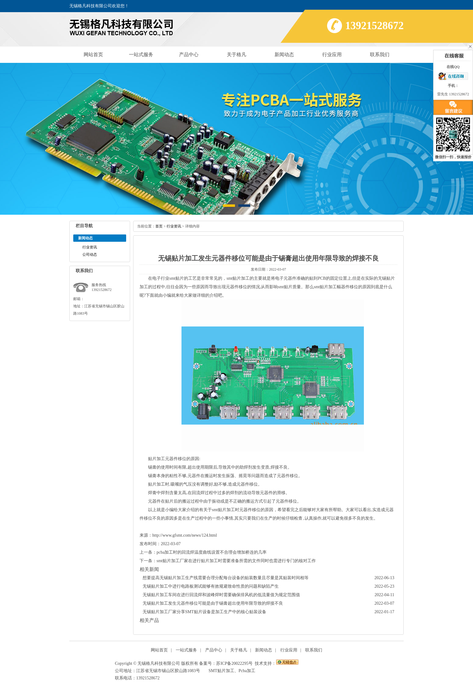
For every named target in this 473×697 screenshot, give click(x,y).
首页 (159, 226)
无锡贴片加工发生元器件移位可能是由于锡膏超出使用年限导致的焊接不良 (213, 603)
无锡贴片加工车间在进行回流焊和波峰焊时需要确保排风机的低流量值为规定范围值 (221, 595)
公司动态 (89, 254)
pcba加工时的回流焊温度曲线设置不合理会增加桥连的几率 (212, 552)
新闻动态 (284, 54)
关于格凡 (236, 54)
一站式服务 (141, 54)
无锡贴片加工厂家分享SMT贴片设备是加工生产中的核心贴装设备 (204, 612)
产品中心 (189, 54)
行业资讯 (89, 247)
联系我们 (379, 54)
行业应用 (332, 54)
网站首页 (93, 54)
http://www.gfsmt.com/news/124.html (184, 535)
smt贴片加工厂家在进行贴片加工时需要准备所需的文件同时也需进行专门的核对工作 (236, 561)
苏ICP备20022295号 (234, 663)
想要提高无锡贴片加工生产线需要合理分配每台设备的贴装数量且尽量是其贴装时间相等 (226, 578)
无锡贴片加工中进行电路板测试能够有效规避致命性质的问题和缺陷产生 (211, 586)
